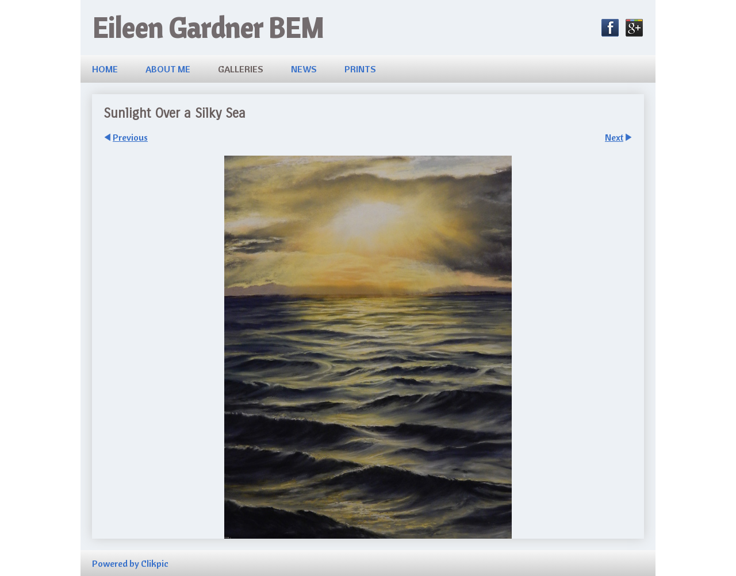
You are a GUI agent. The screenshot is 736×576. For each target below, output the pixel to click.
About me (167, 69)
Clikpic (154, 563)
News (304, 69)
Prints (360, 69)
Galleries (240, 69)
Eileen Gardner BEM (208, 27)
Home (105, 69)
